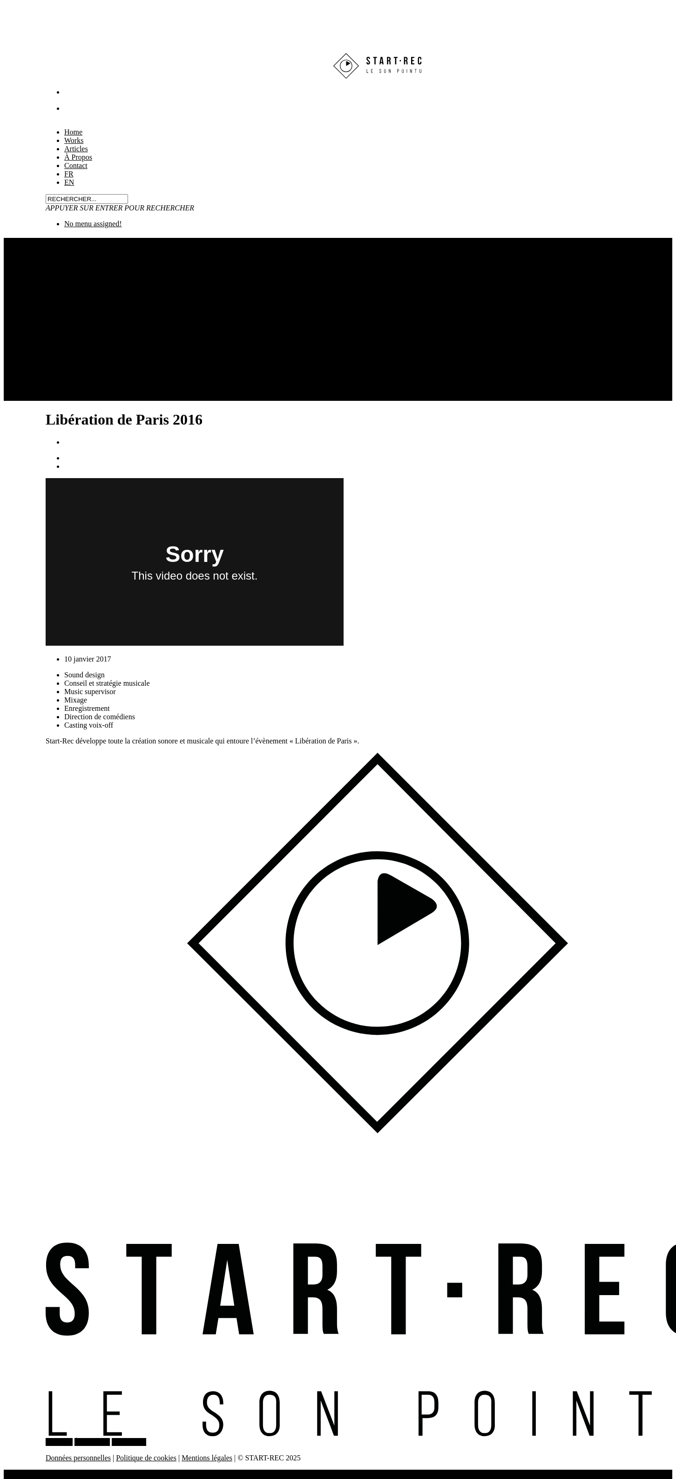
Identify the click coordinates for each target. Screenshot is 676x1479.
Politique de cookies (146, 1458)
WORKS (59, 1442)
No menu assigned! (93, 224)
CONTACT (129, 1442)
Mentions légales (207, 1458)
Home (31, 1474)
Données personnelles (78, 1458)
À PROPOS (92, 1442)
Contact (76, 165)
